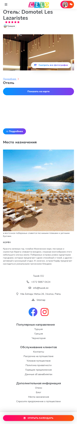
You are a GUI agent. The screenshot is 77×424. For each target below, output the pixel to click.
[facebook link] (33, 312)
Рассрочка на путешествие (38, 356)
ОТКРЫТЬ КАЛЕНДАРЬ (38, 418)
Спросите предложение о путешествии (38, 401)
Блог (38, 392)
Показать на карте (38, 91)
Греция (38, 333)
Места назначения (38, 396)
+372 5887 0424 (38, 281)
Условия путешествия (38, 360)
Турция (38, 329)
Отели (38, 387)
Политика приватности (38, 365)
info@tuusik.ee (39, 287)
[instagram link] (45, 312)
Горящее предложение (38, 369)
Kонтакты (38, 351)
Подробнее (11, 79)
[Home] (6, 5)
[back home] (38, 4)
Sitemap (41, 300)
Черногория (39, 338)
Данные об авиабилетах (38, 374)
